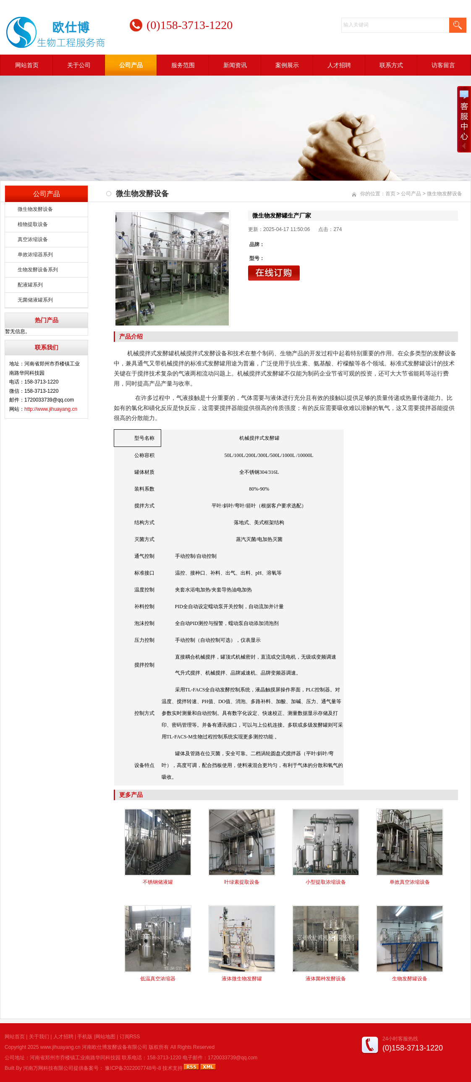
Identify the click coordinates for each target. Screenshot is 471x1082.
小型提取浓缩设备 (326, 882)
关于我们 (39, 1037)
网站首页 (27, 65)
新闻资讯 (235, 65)
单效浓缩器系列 (35, 254)
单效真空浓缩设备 (410, 882)
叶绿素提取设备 (241, 882)
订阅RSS (130, 1037)
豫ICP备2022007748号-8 (133, 1068)
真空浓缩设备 (33, 239)
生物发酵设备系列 (38, 270)
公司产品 (131, 65)
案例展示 (287, 65)
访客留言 (443, 65)
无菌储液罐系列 (35, 300)
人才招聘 (339, 65)
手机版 (84, 1037)
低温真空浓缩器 (157, 979)
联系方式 (391, 65)
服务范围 (183, 65)
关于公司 (79, 65)
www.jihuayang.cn (60, 1047)
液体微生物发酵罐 (242, 979)
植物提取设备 (33, 224)
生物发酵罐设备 (409, 979)
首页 (390, 194)
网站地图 (105, 1037)
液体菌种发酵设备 (326, 979)
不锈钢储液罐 (158, 882)
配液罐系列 (30, 285)
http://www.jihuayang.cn (50, 409)
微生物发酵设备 (35, 209)
